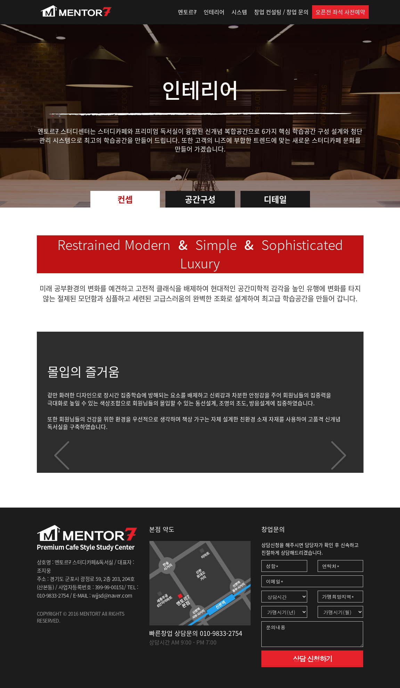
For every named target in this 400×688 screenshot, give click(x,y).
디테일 (275, 199)
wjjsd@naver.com (112, 595)
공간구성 (200, 199)
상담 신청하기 (312, 659)
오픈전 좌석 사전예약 (340, 12)
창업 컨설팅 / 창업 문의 (281, 12)
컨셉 (125, 199)
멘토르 (187, 12)
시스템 (239, 12)
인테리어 (214, 12)
